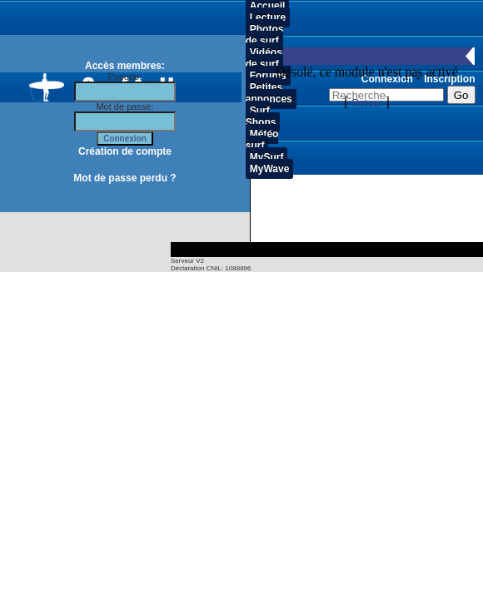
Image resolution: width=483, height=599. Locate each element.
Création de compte (125, 151)
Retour (366, 103)
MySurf (267, 157)
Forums (268, 76)
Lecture (268, 17)
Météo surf (262, 139)
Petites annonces (269, 93)
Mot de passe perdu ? (124, 178)
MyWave (270, 169)
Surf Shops (261, 116)
